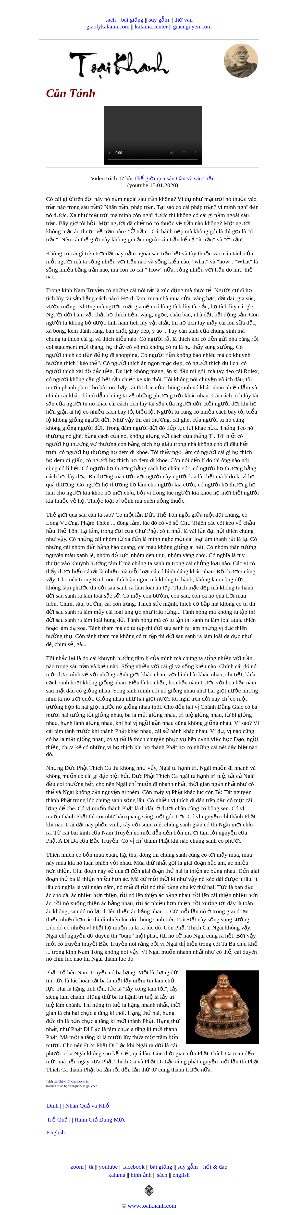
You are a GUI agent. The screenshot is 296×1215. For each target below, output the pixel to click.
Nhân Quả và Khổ (87, 1105)
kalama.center (151, 26)
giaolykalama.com (108, 26)
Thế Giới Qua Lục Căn (73, 1081)
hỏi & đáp (215, 1166)
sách (110, 19)
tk (91, 1166)
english (181, 1175)
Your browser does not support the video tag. (153, 135)
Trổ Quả (57, 1119)
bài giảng (132, 19)
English (56, 1132)
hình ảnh (141, 1175)
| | (62, 1105)
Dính (53, 1105)
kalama (116, 1175)
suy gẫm (159, 19)
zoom (77, 1166)
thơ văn (183, 19)
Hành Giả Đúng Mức (99, 1119)
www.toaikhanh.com (152, 1205)
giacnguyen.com (192, 26)
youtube (108, 1166)
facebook (134, 1166)
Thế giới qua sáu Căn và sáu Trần (174, 178)
